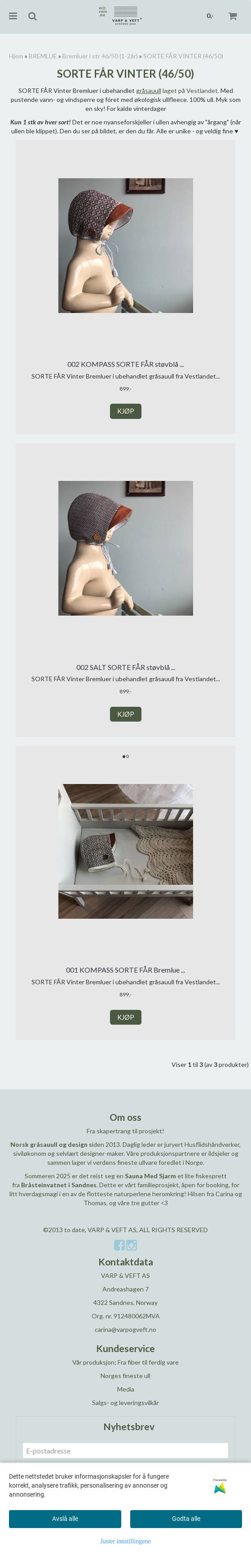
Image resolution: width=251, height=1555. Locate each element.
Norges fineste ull (125, 1375)
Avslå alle (65, 1518)
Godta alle (186, 1518)
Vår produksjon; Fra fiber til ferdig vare (125, 1362)
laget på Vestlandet (177, 90)
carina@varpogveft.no (125, 1329)
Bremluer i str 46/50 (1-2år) (100, 56)
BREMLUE (43, 56)
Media (125, 1389)
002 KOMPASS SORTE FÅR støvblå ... (125, 364)
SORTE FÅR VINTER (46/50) (183, 56)
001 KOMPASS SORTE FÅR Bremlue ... (125, 969)
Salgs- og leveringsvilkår (125, 1402)
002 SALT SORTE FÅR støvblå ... (125, 667)
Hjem (16, 56)
